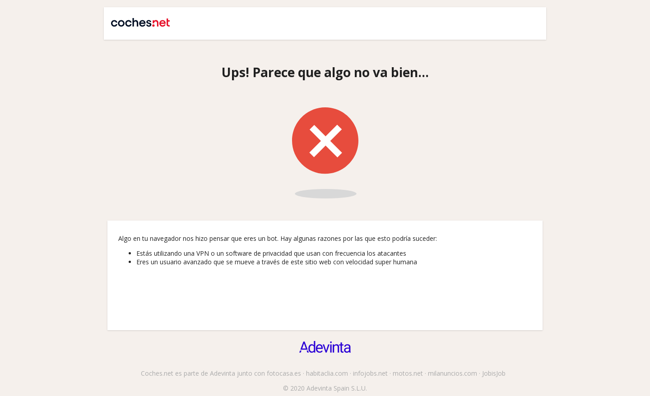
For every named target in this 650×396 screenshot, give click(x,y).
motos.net (408, 373)
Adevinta (222, 373)
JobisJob (494, 373)
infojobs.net (370, 373)
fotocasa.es (284, 373)
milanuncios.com (452, 373)
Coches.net (136, 19)
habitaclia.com (327, 373)
